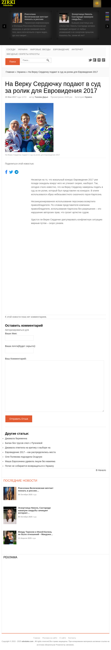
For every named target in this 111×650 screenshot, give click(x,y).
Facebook (94, 60)
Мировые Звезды (40, 49)
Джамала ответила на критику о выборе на (27, 447)
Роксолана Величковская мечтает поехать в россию (36, 16)
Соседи (10, 49)
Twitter (90, 60)
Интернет (77, 49)
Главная (10, 72)
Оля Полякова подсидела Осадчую (23, 456)
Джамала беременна (16, 438)
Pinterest (99, 60)
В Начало (101, 470)
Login (89, 3)
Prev (4, 26)
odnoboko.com (27, 641)
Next (107, 26)
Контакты (72, 638)
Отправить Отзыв (18, 419)
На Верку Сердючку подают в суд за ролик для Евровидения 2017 (63, 72)
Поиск (12, 61)
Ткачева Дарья (41, 97)
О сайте (62, 638)
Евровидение (61, 49)
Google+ (103, 60)
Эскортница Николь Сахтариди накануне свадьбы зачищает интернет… (34, 510)
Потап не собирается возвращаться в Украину (29, 466)
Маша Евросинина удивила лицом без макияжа (30, 461)
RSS (97, 3)
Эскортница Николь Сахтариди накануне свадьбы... (82, 16)
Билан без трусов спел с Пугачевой (23, 443)
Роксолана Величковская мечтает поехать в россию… (35, 489)
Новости (8, 3)
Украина (23, 49)
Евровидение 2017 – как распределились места (30, 452)
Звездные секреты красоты (22, 54)
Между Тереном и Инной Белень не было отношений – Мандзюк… (35, 533)
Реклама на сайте (49, 638)
